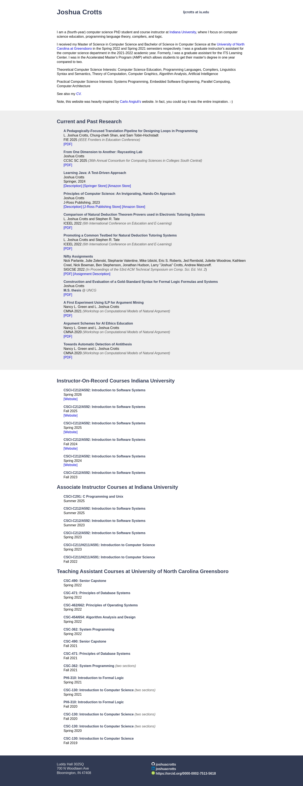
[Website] (70, 399)
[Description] (73, 186)
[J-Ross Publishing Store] (102, 207)
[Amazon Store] (119, 186)
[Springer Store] (95, 186)
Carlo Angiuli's (130, 101)
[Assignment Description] (91, 274)
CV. (78, 94)
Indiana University (182, 32)
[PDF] (68, 144)
